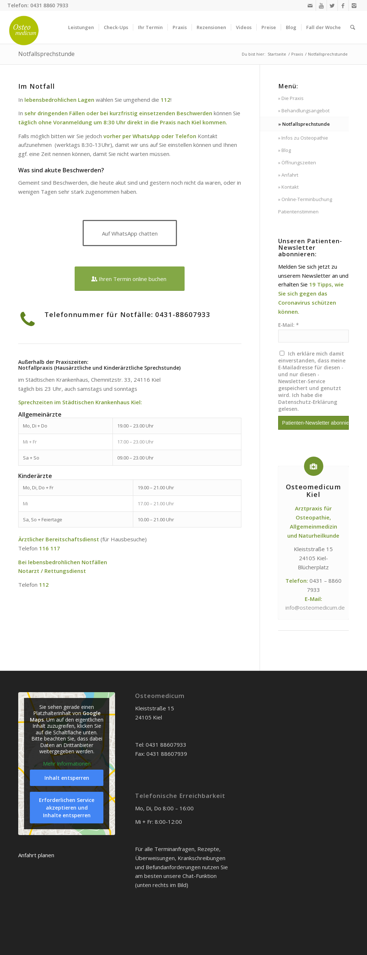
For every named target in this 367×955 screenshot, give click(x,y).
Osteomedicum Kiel (313, 490)
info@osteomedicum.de (315, 607)
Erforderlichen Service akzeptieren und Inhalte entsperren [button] (66, 807)
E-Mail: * (288, 324)
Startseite (277, 54)
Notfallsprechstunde (46, 54)
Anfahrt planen (36, 855)
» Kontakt (288, 187)
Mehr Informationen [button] (67, 764)
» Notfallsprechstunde (304, 124)
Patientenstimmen (298, 211)
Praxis (297, 54)
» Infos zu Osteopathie (303, 138)
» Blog (284, 150)
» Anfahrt (288, 175)
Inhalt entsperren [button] (66, 777)
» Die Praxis (291, 98)
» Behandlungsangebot (303, 110)
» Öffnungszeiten (297, 162)
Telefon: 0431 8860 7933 (37, 5)
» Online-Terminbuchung (305, 199)
